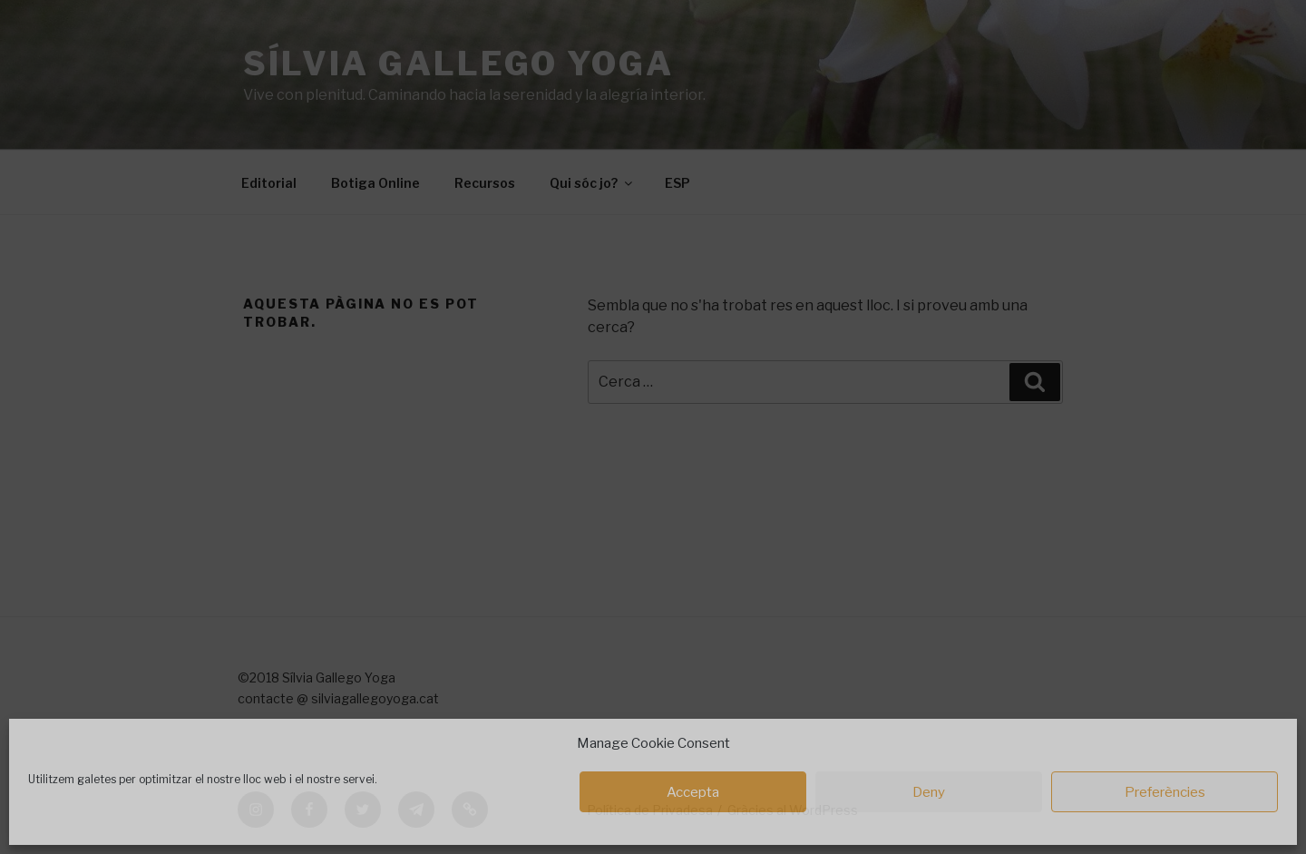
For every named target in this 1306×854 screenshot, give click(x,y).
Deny (928, 792)
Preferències (1165, 792)
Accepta (693, 792)
